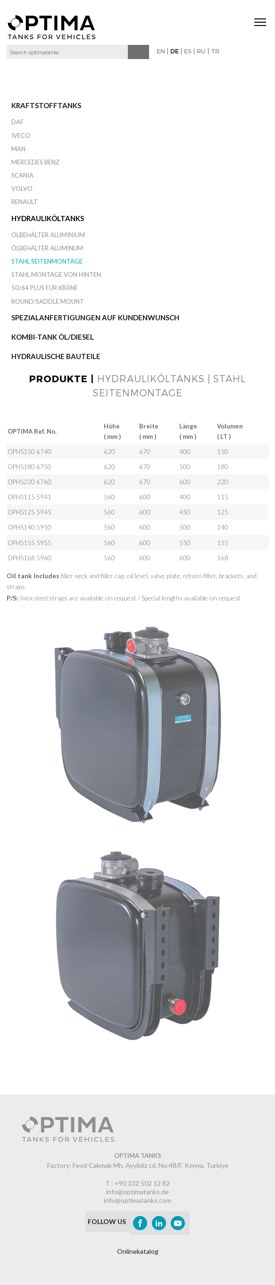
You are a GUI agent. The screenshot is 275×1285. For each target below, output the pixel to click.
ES (188, 51)
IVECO (20, 135)
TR (215, 51)
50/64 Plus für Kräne (44, 287)
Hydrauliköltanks (47, 218)
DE (174, 51)
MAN (18, 149)
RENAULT (24, 202)
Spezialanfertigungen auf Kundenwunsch (95, 317)
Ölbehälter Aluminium (48, 235)
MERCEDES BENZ (35, 162)
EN (161, 51)
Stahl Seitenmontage (47, 261)
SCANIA (22, 175)
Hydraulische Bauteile (55, 356)
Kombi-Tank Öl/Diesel (52, 337)
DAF (17, 122)
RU (201, 51)
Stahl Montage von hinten (56, 274)
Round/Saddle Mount (47, 301)
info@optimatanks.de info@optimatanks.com (137, 1196)
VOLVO (22, 188)
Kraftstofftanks (46, 105)
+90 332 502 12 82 (142, 1183)
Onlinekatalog (137, 1251)
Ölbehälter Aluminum (47, 248)
